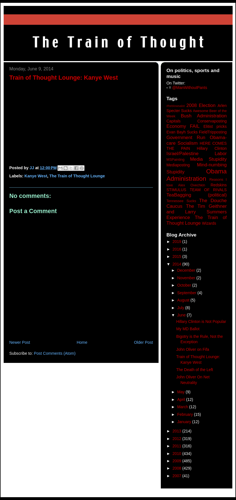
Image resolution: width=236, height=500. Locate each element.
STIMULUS (176, 190)
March (183, 407)
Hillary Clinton (212, 148)
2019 (177, 241)
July (181, 307)
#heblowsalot (175, 106)
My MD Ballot (188, 329)
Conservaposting (212, 121)
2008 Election (201, 105)
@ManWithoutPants (189, 87)
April (181, 399)
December (186, 270)
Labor (221, 153)
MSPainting (175, 160)
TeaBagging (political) (196, 195)
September (187, 293)
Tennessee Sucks (181, 201)
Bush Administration (204, 116)
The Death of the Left (194, 369)
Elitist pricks (215, 126)
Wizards (209, 223)
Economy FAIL (183, 126)
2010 (177, 453)
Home (82, 342)
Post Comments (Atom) (54, 353)
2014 (177, 264)
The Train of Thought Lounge (77, 176)
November (186, 278)
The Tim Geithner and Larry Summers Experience (196, 212)
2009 (177, 461)
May (181, 392)
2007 (177, 476)
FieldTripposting (213, 132)
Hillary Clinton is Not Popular (201, 321)
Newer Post (19, 342)
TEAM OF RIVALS (208, 190)
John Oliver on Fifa (192, 349)
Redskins (219, 185)
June (182, 315)
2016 (177, 249)
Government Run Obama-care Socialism (196, 140)
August (183, 300)
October (184, 285)
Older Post (143, 342)
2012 (177, 438)
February (185, 414)
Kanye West (36, 176)
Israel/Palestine (182, 153)
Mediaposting (178, 165)
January (184, 421)
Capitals (173, 121)
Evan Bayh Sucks (182, 132)
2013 (177, 431)
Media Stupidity (208, 159)
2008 (177, 468)
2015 (177, 256)
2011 (177, 446)
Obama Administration (196, 175)
